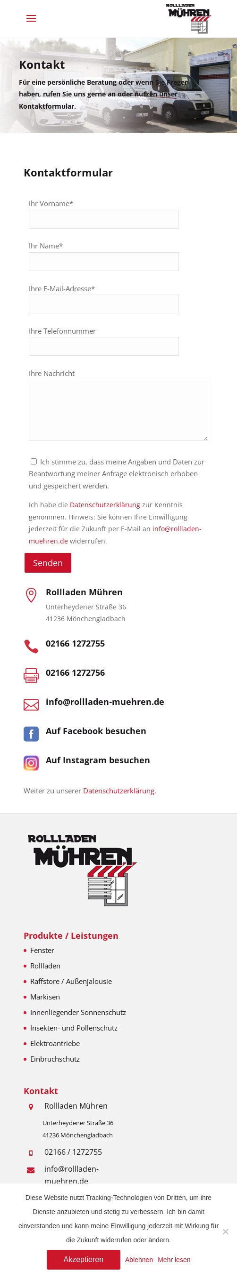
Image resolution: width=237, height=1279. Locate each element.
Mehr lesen (174, 1259)
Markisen (45, 996)
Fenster (42, 950)
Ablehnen (139, 1259)
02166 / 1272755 (73, 1152)
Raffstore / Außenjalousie (71, 981)
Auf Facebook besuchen (96, 730)
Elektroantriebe (55, 1043)
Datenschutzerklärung (105, 504)
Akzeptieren (84, 1259)
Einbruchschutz (55, 1058)
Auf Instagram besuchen (98, 760)
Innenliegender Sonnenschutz (78, 1012)
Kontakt (42, 69)
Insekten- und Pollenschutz (74, 1027)
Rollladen (45, 965)
